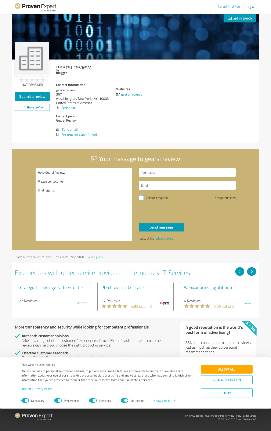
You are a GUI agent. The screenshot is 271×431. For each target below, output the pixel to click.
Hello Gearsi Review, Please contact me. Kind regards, (84, 204)
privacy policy (164, 238)
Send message (161, 227)
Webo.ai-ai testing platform (208, 287)
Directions (69, 107)
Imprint (26, 411)
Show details (162, 423)
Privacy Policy (42, 411)
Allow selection (227, 402)
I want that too (229, 6)
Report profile (95, 257)
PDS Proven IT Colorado (122, 287)
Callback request (157, 197)
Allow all (226, 391)
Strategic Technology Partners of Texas (53, 287)
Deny (227, 415)
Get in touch (240, 18)
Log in (250, 7)
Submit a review (32, 96)
